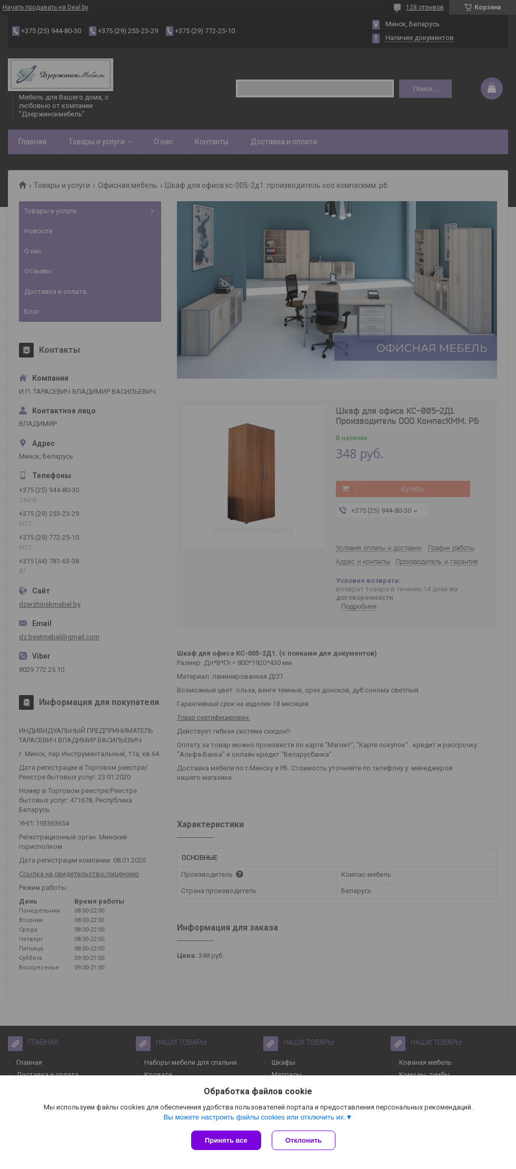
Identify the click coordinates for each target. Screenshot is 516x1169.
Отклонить (303, 1140)
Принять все (226, 1140)
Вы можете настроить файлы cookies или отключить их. (254, 1117)
